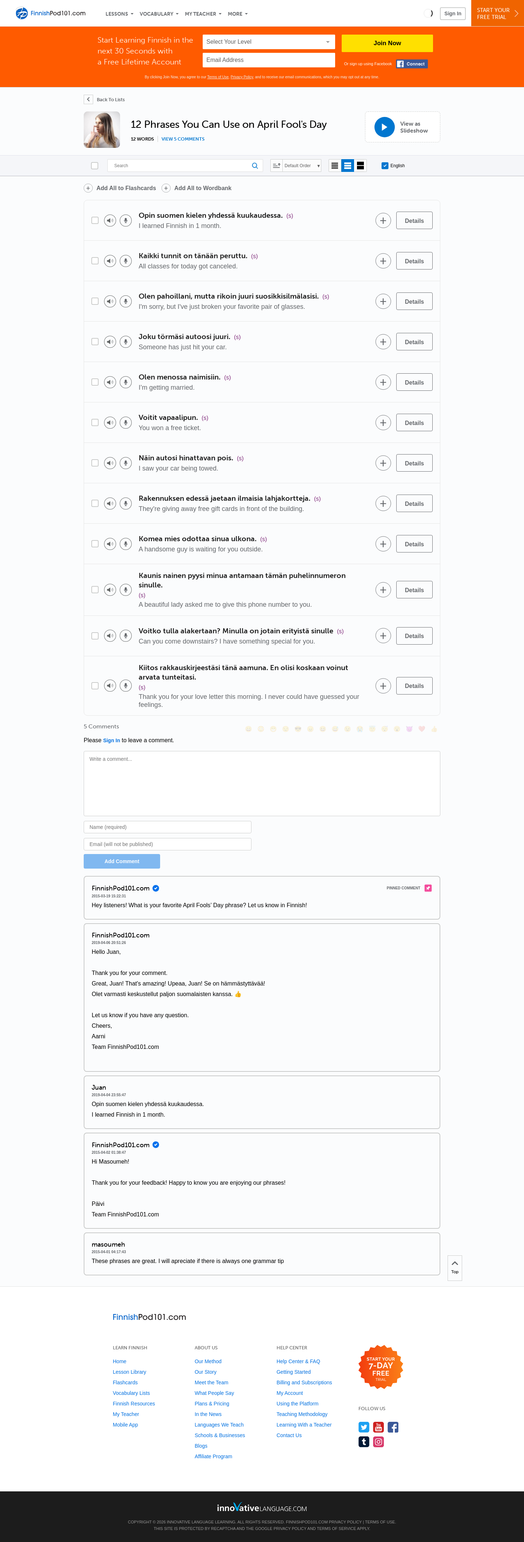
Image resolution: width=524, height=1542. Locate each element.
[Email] (167, 844)
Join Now (387, 43)
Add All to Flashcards (126, 188)
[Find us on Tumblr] (364, 1441)
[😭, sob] (360, 729)
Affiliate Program (213, 1456)
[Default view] (347, 165)
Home (119, 1361)
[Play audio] (110, 221)
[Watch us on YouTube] (378, 1427)
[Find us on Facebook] (393, 1427)
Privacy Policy (242, 77)
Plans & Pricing (212, 1404)
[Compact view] (335, 165)
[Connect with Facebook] (412, 64)
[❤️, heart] (422, 729)
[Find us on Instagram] (378, 1441)
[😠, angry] (310, 729)
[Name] (167, 827)
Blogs (201, 1446)
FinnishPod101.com (307, 1522)
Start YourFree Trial (498, 13)
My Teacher (200, 14)
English (393, 165)
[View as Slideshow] (402, 126)
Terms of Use (218, 77)
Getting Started (294, 1372)
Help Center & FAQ (298, 1361)
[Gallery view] (360, 165)
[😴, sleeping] (384, 729)
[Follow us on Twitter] (364, 1427)
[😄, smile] (248, 729)
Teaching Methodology (302, 1414)
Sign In (452, 13)
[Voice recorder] (126, 221)
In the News (208, 1414)
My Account (290, 1393)
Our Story (206, 1372)
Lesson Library (129, 1372)
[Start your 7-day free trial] (380, 1367)
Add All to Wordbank (202, 188)
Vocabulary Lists (131, 1393)
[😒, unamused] (285, 729)
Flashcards (125, 1382)
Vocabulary (156, 14)
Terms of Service (336, 1528)
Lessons (117, 14)
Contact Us (289, 1435)
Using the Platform (297, 1404)
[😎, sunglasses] (298, 729)
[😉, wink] (347, 729)
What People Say (214, 1393)
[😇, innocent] (372, 729)
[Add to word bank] (383, 220)
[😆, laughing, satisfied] (323, 729)
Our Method (208, 1361)
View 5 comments (183, 139)
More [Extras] (235, 14)
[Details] (414, 220)
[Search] (185, 165)
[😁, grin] (273, 729)
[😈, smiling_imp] (409, 729)
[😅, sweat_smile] (335, 729)
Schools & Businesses (220, 1435)
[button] (428, 13)
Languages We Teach (219, 1425)
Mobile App (125, 1425)
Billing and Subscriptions (304, 1382)
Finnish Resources (134, 1404)
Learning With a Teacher (304, 1425)
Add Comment (121, 861)
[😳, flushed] (261, 729)
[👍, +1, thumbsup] (434, 729)
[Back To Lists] (104, 99)
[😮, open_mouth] (397, 729)
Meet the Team (211, 1382)
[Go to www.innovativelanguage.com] (262, 1506)
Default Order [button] (298, 165)
